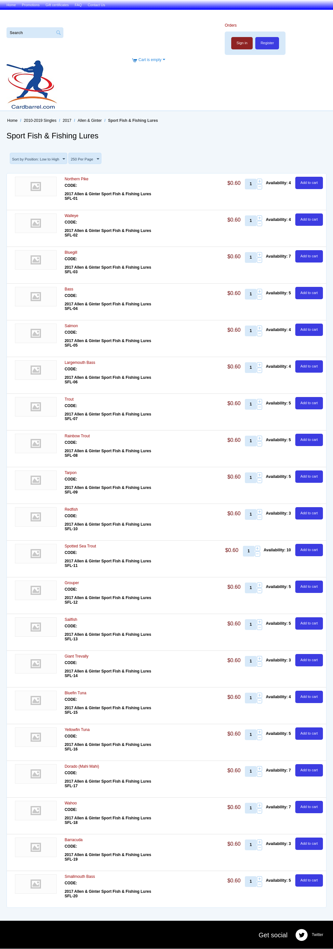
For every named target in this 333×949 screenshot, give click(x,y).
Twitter (309, 935)
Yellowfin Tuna (77, 730)
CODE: (71, 186)
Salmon (71, 326)
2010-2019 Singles (40, 120)
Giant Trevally (76, 656)
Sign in (241, 43)
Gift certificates (57, 5)
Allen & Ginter (90, 120)
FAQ (78, 5)
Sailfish (71, 620)
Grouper (72, 583)
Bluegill (71, 252)
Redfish (71, 509)
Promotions (31, 5)
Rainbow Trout (77, 436)
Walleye (71, 216)
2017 (67, 120)
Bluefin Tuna (76, 693)
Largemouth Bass (80, 363)
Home (11, 5)
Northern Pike (76, 179)
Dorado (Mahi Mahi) (82, 766)
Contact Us (96, 5)
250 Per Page (88, 159)
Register (267, 43)
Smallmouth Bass (80, 877)
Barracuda (74, 840)
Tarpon (71, 473)
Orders (230, 25)
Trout (69, 399)
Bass (69, 289)
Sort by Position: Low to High (40, 159)
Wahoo (71, 803)
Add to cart (309, 183)
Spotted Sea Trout (80, 546)
